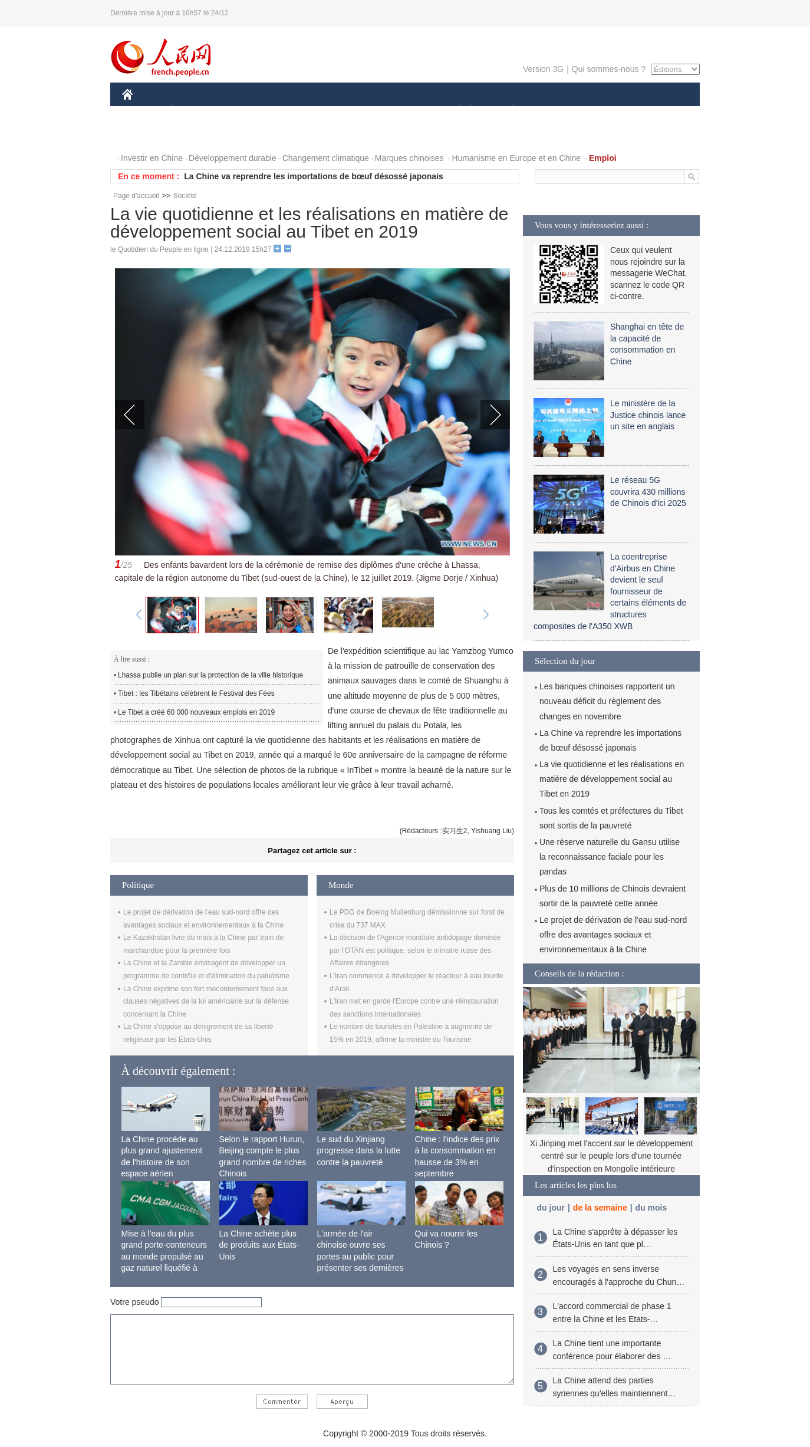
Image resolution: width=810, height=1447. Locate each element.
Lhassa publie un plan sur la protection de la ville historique (210, 675)
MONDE (247, 111)
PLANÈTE (506, 111)
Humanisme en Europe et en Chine (516, 158)
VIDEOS (193, 135)
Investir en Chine (152, 158)
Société (185, 196)
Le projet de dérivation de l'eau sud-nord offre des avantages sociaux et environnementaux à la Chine (613, 934)
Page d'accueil (136, 196)
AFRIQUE (296, 111)
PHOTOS (146, 135)
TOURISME (603, 111)
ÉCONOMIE (193, 111)
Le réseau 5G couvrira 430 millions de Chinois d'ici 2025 (648, 491)
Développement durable (232, 158)
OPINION (659, 111)
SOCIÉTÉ (453, 111)
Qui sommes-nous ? (609, 69)
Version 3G (543, 69)
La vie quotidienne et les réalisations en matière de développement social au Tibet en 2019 (611, 778)
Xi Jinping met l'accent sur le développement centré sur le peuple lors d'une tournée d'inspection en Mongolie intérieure (611, 1156)
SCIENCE (348, 111)
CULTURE (401, 111)
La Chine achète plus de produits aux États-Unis (259, 1245)
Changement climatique (325, 158)
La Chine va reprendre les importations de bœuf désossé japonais (313, 176)
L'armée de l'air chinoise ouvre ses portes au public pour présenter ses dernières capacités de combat (360, 1256)
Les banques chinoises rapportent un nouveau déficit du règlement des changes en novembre (607, 701)
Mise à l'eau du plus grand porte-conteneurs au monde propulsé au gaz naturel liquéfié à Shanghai (164, 1256)
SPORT (553, 111)
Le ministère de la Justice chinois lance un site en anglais (648, 415)
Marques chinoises (409, 158)
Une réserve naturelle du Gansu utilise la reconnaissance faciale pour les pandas (609, 856)
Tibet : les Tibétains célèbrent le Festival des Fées (196, 693)
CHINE (142, 111)
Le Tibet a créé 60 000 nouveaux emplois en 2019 (196, 712)
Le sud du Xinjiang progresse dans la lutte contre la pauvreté (359, 1150)
